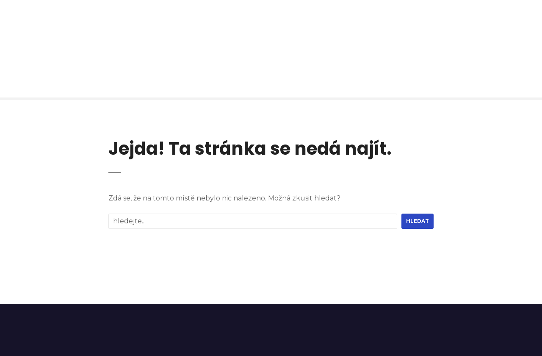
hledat (417, 221)
